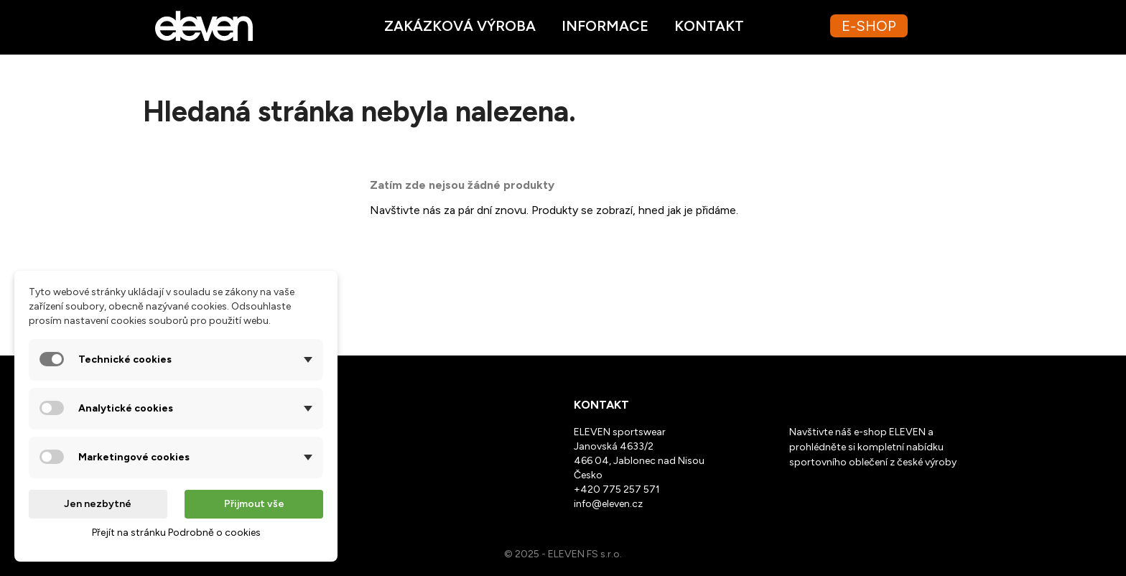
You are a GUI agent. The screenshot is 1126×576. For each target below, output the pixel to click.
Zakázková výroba (460, 25)
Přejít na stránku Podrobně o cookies (176, 532)
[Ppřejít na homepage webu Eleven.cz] (204, 25)
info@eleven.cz (608, 504)
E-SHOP (869, 25)
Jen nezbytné (97, 504)
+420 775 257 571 (617, 489)
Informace (605, 25)
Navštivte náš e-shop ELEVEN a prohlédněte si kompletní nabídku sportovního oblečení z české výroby (873, 447)
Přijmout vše (254, 504)
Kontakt (709, 25)
